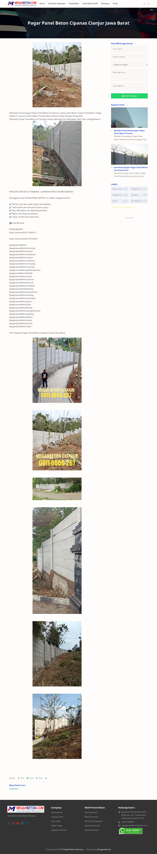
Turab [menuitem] (115, 3)
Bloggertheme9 (104, 849)
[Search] (148, 4)
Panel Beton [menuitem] (74, 3)
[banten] (120, 201)
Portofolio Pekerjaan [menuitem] (56, 3)
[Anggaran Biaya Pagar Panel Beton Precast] (139, 189)
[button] (144, 4)
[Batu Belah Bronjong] (139, 201)
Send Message (129, 96)
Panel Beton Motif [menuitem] (90, 3)
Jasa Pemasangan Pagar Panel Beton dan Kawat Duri (131, 168)
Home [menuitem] (42, 3)
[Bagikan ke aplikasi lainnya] (46, 778)
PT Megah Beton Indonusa (72, 849)
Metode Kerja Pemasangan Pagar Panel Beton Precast (129, 131)
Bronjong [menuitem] (105, 3)
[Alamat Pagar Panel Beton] (120, 189)
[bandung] (139, 195)
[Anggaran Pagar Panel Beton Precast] (120, 195)
